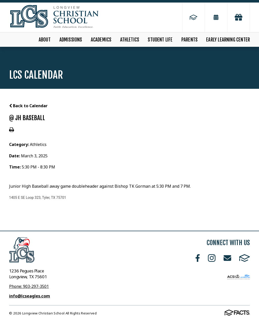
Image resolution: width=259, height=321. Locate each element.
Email (227, 258)
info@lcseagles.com (29, 296)
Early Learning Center (228, 40)
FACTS (244, 258)
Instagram (211, 258)
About (45, 40)
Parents (189, 40)
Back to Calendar (28, 106)
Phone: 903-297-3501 (29, 286)
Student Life (160, 40)
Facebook (197, 258)
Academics (101, 40)
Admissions (70, 40)
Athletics (129, 40)
